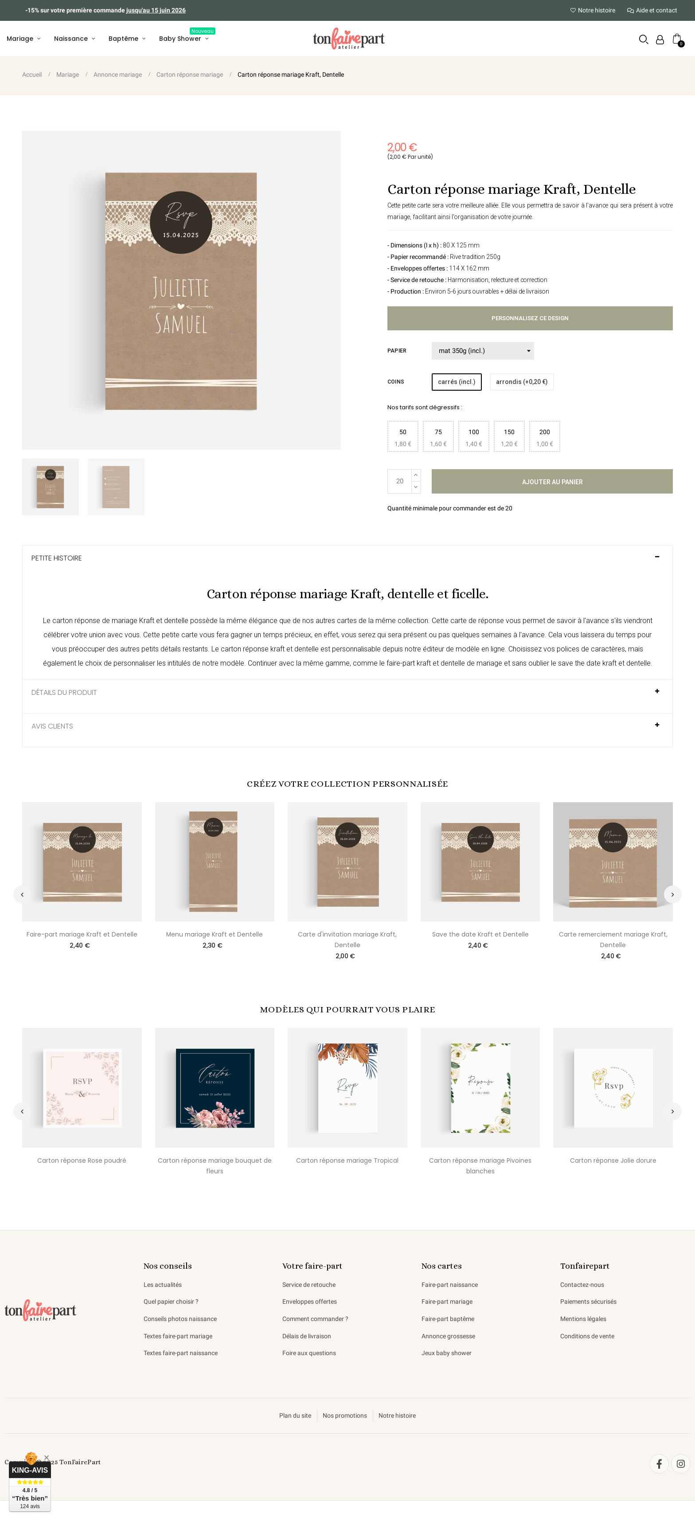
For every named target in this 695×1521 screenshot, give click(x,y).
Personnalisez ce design (530, 319)
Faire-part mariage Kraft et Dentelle (82, 936)
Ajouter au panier (552, 482)
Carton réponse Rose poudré (81, 1162)
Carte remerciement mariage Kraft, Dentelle (613, 941)
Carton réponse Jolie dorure (613, 1162)
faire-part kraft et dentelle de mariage (444, 665)
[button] (643, 39)
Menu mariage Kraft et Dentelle (215, 936)
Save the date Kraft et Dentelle (480, 936)
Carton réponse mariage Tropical (347, 1162)
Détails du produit (64, 694)
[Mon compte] (660, 40)
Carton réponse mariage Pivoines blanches (480, 1167)
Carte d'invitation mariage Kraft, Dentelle (347, 941)
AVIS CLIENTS (52, 728)
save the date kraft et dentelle (604, 665)
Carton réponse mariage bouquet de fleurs (214, 1167)
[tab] (347, 563)
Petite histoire (56, 560)
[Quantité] (399, 482)
